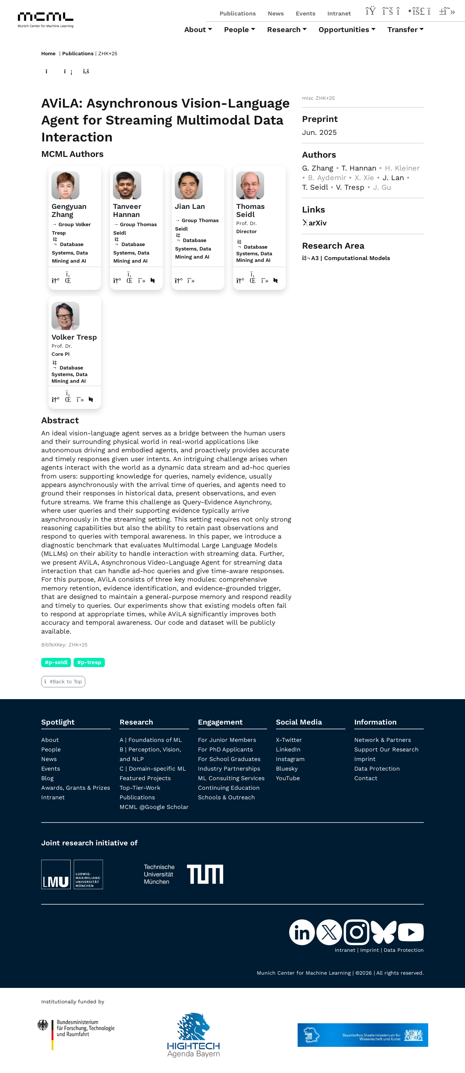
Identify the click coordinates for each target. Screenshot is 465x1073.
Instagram (290, 758)
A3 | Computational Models (346, 257)
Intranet (339, 13)
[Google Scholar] (449, 12)
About (50, 739)
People (51, 749)
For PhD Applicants (225, 749)
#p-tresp (89, 662)
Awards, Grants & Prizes (75, 787)
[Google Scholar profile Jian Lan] (191, 280)
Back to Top (63, 681)
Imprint (365, 758)
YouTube (288, 777)
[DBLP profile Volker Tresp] (91, 399)
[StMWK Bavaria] (363, 1041)
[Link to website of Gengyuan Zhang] (56, 280)
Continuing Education (229, 787)
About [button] (195, 29)
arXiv (314, 222)
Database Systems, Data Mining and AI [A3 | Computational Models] (254, 253)
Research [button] (284, 29)
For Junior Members (227, 739)
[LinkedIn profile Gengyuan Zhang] (68, 280)
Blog (47, 777)
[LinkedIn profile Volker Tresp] (68, 399)
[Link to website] (65, 184)
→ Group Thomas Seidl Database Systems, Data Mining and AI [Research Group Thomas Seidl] (135, 242)
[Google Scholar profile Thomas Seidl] (265, 280)
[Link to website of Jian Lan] (179, 280)
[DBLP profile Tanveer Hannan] (152, 280)
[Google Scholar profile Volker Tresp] (80, 399)
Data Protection (377, 768)
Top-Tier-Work (140, 787)
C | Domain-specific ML (153, 768)
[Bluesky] (418, 12)
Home (48, 53)
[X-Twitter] (387, 12)
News (276, 13)
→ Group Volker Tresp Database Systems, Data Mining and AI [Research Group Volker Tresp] (71, 242)
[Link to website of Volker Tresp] (56, 399)
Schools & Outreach (226, 796)
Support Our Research (386, 749)
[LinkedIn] (372, 12)
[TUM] (183, 880)
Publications (238, 13)
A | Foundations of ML (151, 739)
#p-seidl (56, 662)
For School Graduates (229, 758)
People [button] (236, 29)
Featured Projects (145, 777)
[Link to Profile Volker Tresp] (65, 314)
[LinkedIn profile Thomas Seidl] (252, 280)
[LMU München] (85, 880)
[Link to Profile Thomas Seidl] (250, 184)
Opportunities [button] (344, 29)
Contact (365, 777)
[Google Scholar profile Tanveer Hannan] (142, 280)
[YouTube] (434, 12)
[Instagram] (403, 12)
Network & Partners (382, 739)
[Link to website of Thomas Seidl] (240, 280)
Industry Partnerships (229, 768)
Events (306, 13)
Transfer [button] (402, 29)
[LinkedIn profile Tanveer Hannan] (129, 280)
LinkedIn (288, 749)
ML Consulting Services (231, 777)
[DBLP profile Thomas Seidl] (275, 280)
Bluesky (287, 768)
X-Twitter (289, 739)
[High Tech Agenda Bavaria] (76, 1041)
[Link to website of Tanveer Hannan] (117, 280)
